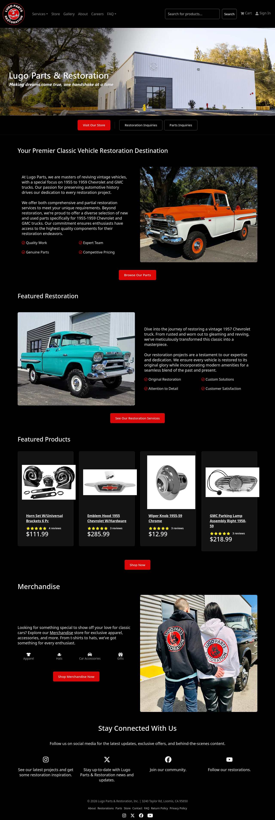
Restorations (106, 808)
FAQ (146, 808)
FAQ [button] (110, 14)
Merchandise (61, 632)
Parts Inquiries (181, 125)
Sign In (263, 13)
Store (55, 14)
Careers (97, 14)
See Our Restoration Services (137, 418)
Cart (246, 13)
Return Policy (159, 808)
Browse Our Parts (137, 275)
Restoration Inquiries (141, 125)
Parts (118, 808)
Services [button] (38, 14)
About (83, 14)
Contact (137, 808)
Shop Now (137, 565)
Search (229, 14)
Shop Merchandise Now (76, 676)
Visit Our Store (94, 125)
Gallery (69, 14)
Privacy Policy (178, 808)
